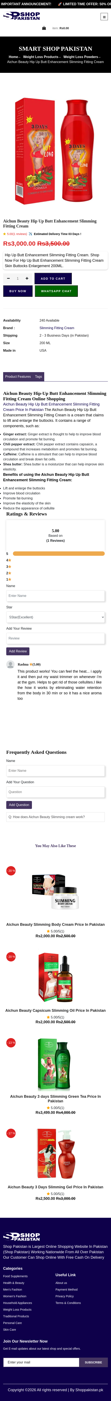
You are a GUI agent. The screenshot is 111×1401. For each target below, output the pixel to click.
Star (9, 607)
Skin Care (9, 1329)
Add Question (19, 805)
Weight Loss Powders (80, 57)
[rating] (55, 617)
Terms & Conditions (68, 1303)
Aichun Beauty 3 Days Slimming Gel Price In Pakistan (55, 1187)
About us (61, 1283)
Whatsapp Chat (56, 291)
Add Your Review (19, 628)
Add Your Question (20, 782)
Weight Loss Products (40, 57)
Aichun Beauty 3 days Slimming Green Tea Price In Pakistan (55, 1098)
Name (10, 586)
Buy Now (17, 291)
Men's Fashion (12, 1289)
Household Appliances (17, 1303)
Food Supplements (15, 1276)
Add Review (18, 651)
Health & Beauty (13, 1283)
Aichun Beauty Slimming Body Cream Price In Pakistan (55, 924)
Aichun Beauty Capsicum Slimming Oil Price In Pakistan (55, 1010)
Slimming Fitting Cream (56, 328)
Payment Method (67, 1289)
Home (13, 57)
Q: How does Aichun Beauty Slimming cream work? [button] (47, 817)
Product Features (18, 376)
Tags (38, 376)
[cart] (44, 28)
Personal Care (12, 1323)
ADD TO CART (53, 278)
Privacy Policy (65, 1296)
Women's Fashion (14, 1296)
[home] (21, 15)
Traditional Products (16, 1316)
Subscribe (93, 1362)
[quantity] (18, 278)
